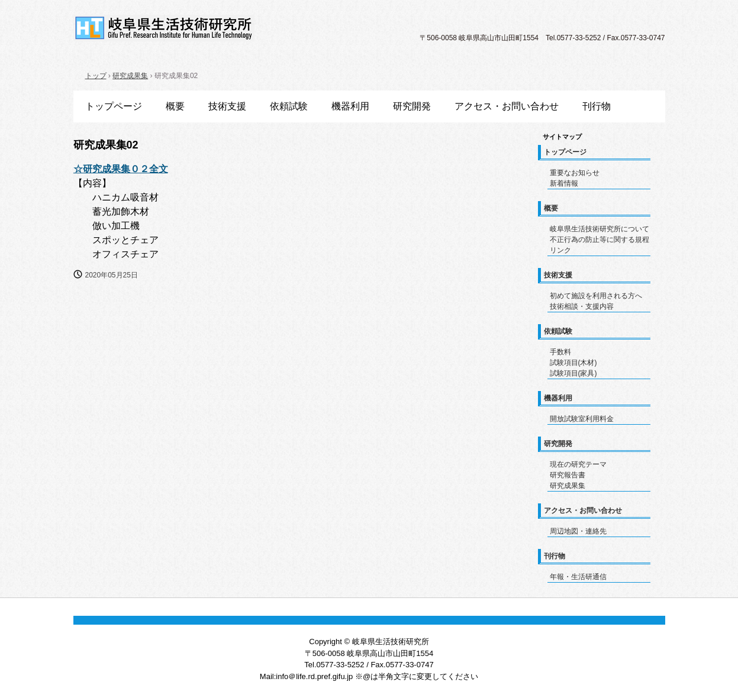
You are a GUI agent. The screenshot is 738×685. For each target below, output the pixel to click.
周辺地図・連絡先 (578, 531)
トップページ (113, 106)
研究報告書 (567, 475)
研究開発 (412, 106)
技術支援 (227, 106)
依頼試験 (289, 106)
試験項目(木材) (573, 362)
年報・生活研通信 (578, 577)
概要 (175, 106)
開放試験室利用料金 (582, 419)
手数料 (560, 352)
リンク (560, 250)
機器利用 (350, 106)
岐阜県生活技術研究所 (163, 28)
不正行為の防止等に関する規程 (599, 239)
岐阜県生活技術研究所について (599, 229)
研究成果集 (130, 76)
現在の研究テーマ (578, 464)
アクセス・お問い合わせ (507, 106)
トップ (96, 76)
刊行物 (596, 106)
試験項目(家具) (573, 373)
